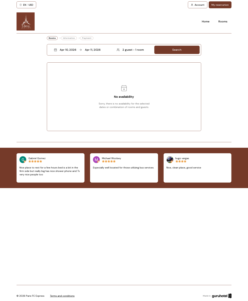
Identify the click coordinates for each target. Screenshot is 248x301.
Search (177, 50)
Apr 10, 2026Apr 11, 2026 (77, 50)
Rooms (222, 21)
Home (205, 21)
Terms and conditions (62, 295)
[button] (124, 50)
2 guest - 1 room (130, 50)
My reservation (220, 4)
